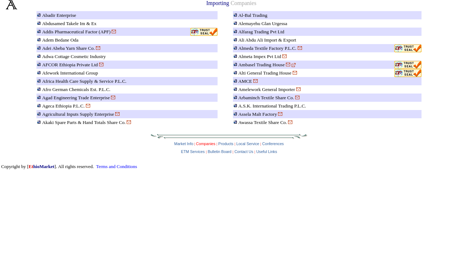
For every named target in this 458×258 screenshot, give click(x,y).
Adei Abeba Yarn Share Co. (68, 48)
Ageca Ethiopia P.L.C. (63, 106)
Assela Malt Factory (257, 114)
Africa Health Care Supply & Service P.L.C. (84, 81)
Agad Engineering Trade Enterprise (76, 97)
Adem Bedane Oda (60, 40)
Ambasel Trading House (261, 64)
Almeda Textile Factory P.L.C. (267, 48)
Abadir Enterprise (59, 15)
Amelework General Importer (266, 89)
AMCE (245, 81)
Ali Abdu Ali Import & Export (267, 40)
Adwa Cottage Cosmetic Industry (74, 56)
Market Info (183, 144)
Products (225, 144)
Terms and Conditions (116, 166)
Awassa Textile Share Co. (262, 122)
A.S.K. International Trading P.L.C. (272, 106)
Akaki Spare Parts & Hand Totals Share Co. (84, 122)
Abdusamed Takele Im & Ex (69, 23)
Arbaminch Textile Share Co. (266, 97)
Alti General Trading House (264, 73)
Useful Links (266, 151)
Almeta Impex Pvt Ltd (259, 56)
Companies (205, 144)
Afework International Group (70, 73)
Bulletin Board (219, 151)
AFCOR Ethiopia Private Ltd (70, 64)
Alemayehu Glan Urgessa (262, 23)
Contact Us (243, 151)
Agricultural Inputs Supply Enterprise (78, 114)
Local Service (247, 144)
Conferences (273, 144)
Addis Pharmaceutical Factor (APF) (76, 31)
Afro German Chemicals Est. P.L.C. (76, 89)
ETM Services (193, 151)
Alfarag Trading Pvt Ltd (261, 31)
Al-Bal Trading (252, 15)
